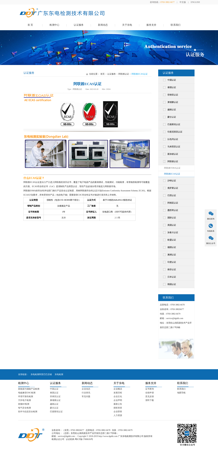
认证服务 (79, 25)
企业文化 (118, 396)
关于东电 (127, 25)
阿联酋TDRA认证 (172, 168)
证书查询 (149, 389)
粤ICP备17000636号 (84, 439)
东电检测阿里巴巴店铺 (41, 374)
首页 (102, 74)
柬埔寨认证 (55, 400)
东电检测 (59, 374)
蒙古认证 (54, 408)
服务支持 (151, 25)
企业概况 (118, 389)
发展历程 (118, 393)
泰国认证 (54, 393)
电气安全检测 (24, 408)
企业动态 (86, 389)
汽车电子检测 (24, 400)
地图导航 (181, 393)
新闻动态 (103, 25)
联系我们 (175, 25)
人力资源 (118, 415)
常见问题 (86, 396)
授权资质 (118, 408)
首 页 (30, 25)
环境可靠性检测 (25, 396)
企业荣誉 (118, 411)
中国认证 (54, 389)
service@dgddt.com (66, 436)
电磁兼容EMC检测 (26, 393)
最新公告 (118, 404)
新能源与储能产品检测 (28, 389)
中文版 (183, 2)
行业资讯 (86, 393)
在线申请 (149, 393)
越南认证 (54, 404)
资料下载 (149, 400)
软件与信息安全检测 (27, 411)
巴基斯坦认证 (56, 411)
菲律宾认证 (55, 396)
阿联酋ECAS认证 (172, 174)
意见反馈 (149, 396)
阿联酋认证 (123, 74)
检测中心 (54, 25)
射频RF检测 (23, 404)
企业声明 (118, 400)
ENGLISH (195, 2)
